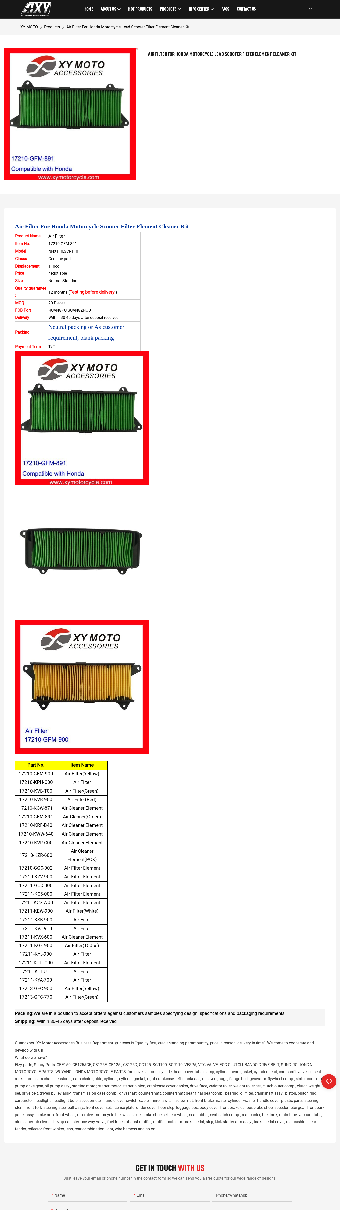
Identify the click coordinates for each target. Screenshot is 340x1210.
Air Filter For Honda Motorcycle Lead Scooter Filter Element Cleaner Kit (127, 27)
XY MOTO (29, 27)
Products (52, 27)
